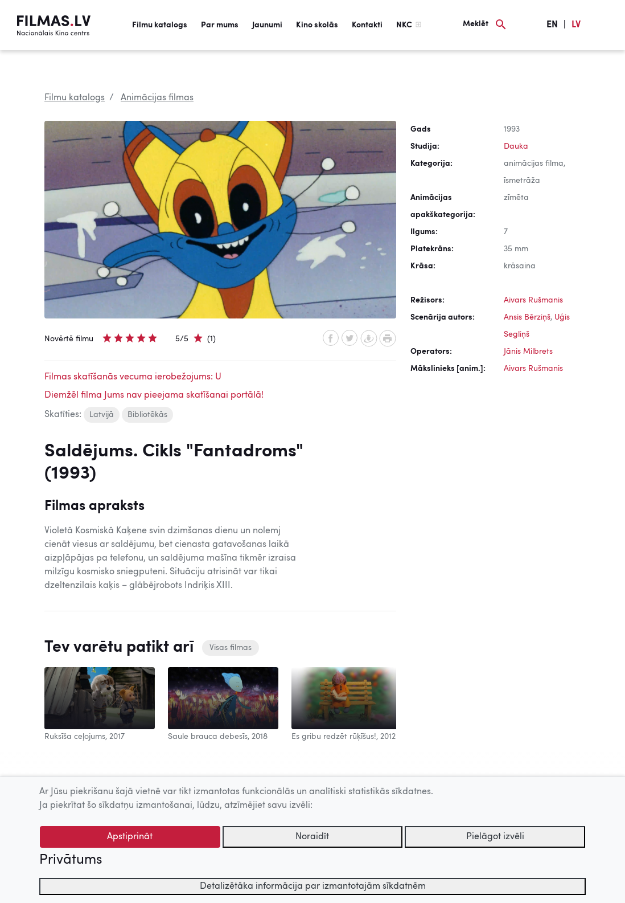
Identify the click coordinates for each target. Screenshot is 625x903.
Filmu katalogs (159, 25)
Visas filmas (230, 648)
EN (552, 25)
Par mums (220, 25)
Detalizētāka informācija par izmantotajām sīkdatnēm (313, 886)
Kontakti (367, 25)
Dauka (516, 146)
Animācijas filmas (157, 98)
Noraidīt (312, 836)
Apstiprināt (130, 836)
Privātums (70, 860)
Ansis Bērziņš (527, 317)
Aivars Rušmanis (533, 300)
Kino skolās (317, 25)
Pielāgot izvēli (495, 836)
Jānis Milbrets (528, 352)
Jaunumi (267, 25)
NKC (404, 25)
